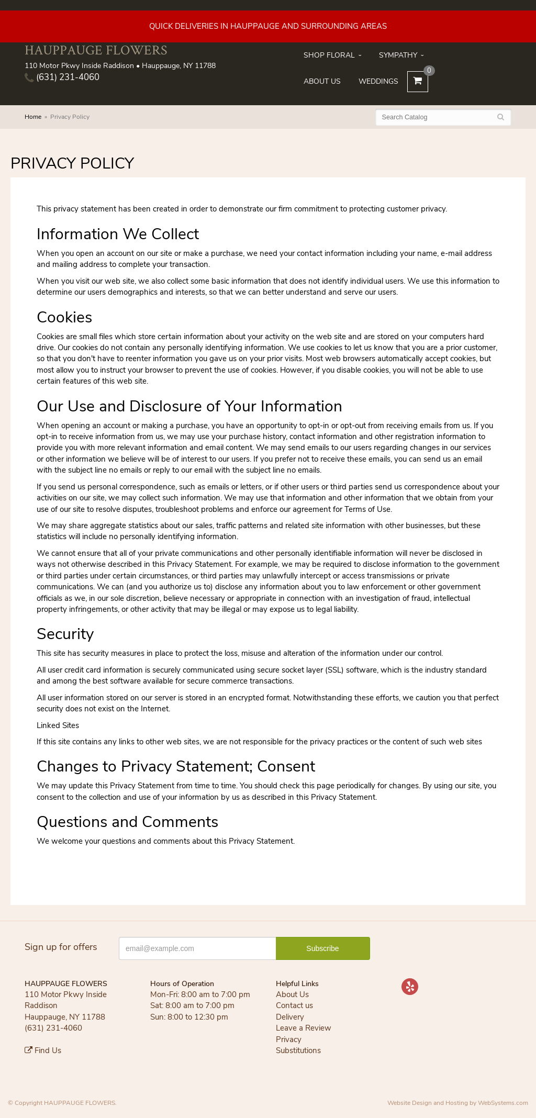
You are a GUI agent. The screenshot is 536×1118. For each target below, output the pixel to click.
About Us (322, 81)
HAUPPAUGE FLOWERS (96, 50)
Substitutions (298, 1050)
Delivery (290, 1017)
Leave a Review (303, 1028)
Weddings (378, 81)
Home (33, 117)
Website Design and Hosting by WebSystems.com (457, 1103)
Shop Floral (329, 55)
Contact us (294, 1005)
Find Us (43, 1050)
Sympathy (398, 55)
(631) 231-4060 (62, 77)
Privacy (289, 1039)
